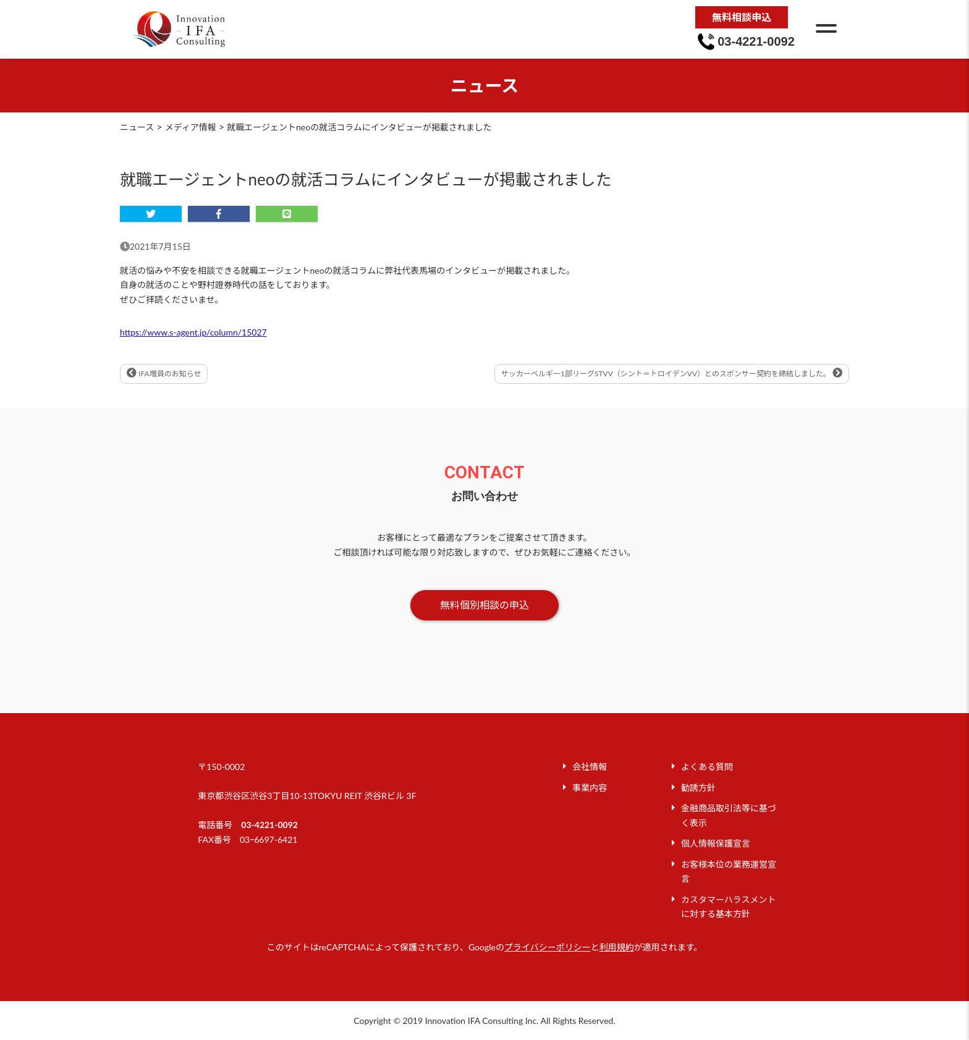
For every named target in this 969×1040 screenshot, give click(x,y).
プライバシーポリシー (547, 947)
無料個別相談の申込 (484, 605)
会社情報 (589, 766)
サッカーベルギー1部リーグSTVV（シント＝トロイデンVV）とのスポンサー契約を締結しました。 (671, 373)
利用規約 (616, 947)
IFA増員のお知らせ (164, 373)
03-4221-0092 (269, 824)
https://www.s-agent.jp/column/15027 (193, 332)
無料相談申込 (741, 17)
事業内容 (589, 787)
